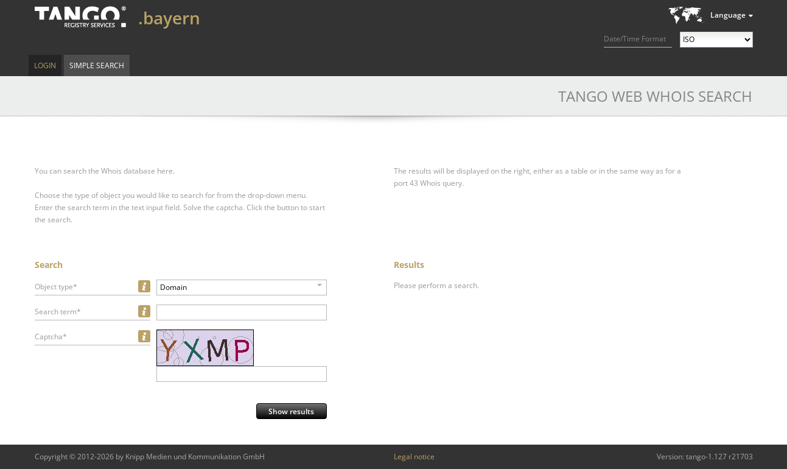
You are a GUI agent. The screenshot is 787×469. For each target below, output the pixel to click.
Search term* (58, 311)
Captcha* (51, 336)
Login (45, 65)
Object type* (56, 286)
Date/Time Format (635, 39)
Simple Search (96, 65)
